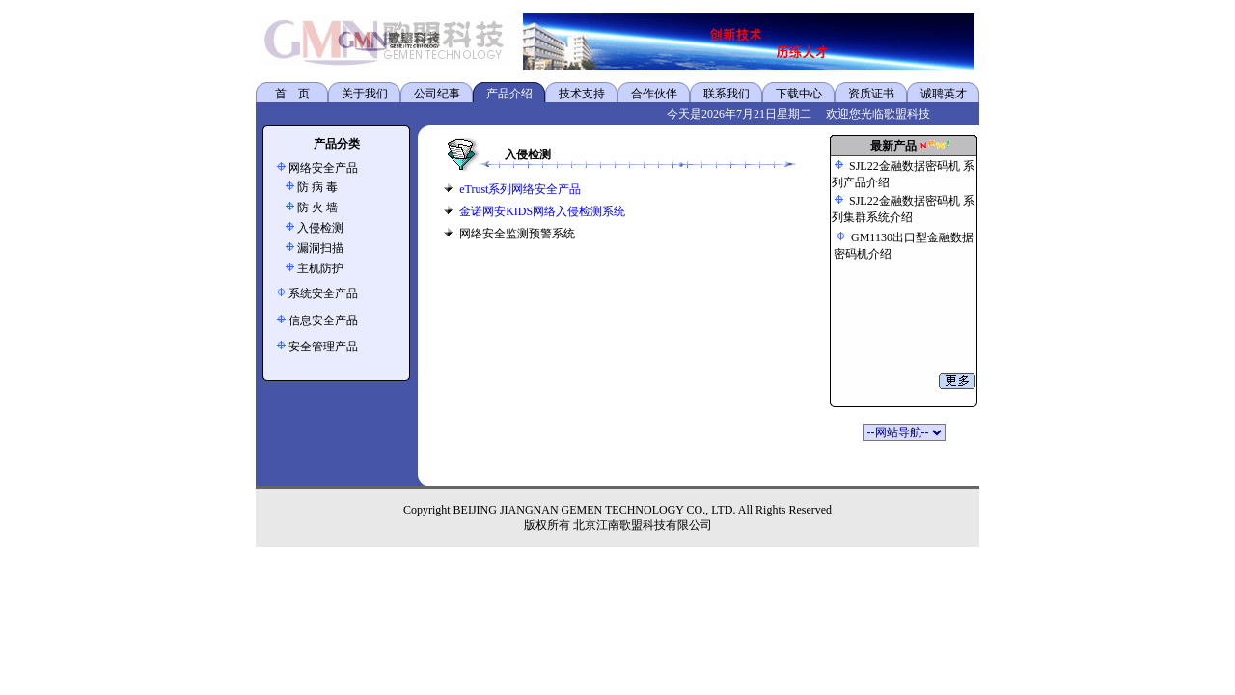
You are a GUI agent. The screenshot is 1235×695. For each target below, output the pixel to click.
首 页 (292, 93)
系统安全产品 (323, 293)
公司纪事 (437, 93)
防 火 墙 (317, 207)
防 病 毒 (317, 187)
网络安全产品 (323, 168)
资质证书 (871, 93)
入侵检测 (320, 228)
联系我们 (726, 93)
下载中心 (799, 93)
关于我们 (365, 93)
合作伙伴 (654, 93)
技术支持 (582, 93)
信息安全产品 (323, 320)
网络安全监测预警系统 (517, 233)
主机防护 (320, 268)
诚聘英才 (943, 93)
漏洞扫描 (320, 248)
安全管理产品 (323, 346)
